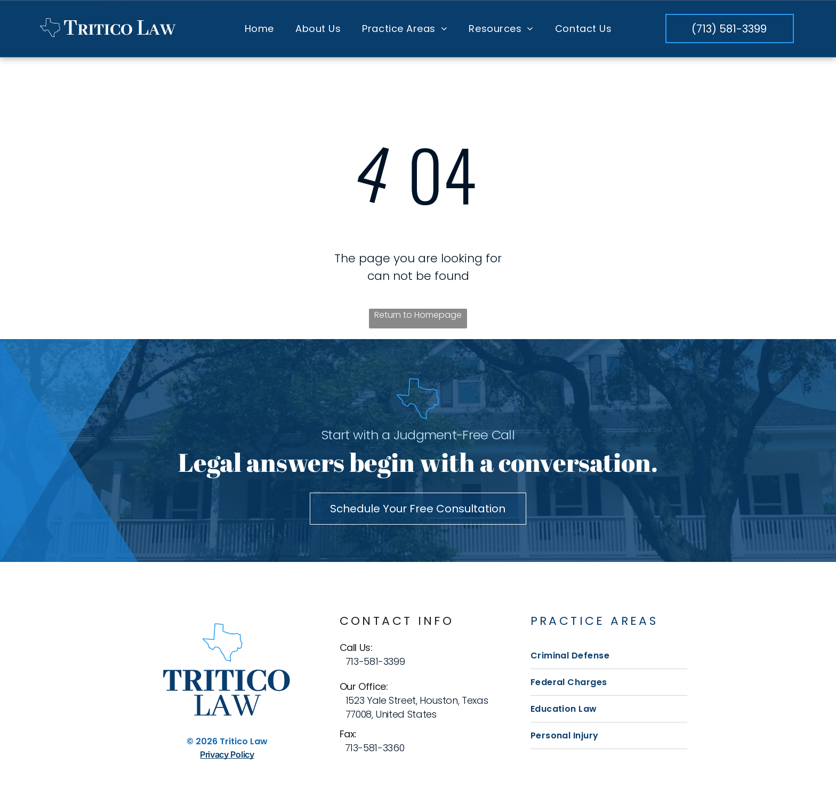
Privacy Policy (227, 754)
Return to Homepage (418, 315)
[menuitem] (259, 28)
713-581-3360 (375, 747)
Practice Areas (594, 621)
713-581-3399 (375, 661)
